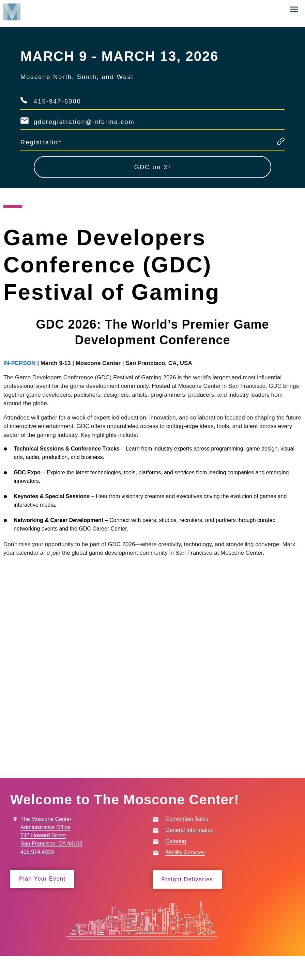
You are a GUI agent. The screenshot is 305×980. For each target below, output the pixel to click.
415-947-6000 (57, 101)
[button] (294, 9)
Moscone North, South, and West (77, 77)
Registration (41, 142)
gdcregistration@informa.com (84, 121)
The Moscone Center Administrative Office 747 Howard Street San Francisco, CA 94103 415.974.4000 (51, 835)
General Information (190, 830)
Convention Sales (187, 819)
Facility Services (185, 852)
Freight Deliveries (187, 879)
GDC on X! (152, 167)
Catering (176, 841)
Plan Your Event (42, 879)
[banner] (152, 15)
